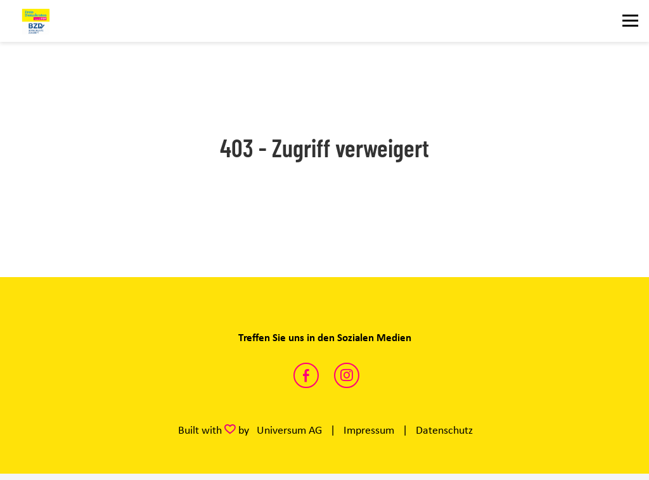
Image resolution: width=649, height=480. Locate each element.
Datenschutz (444, 430)
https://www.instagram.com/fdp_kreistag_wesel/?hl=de (346, 375)
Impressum (369, 430)
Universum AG (289, 430)
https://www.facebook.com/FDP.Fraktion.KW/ (306, 375)
